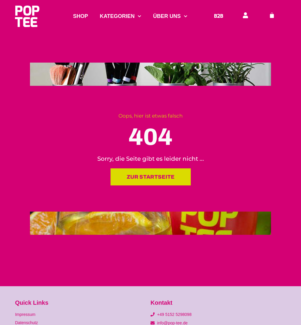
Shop (80, 16)
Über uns (170, 16)
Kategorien (120, 16)
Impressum (25, 314)
